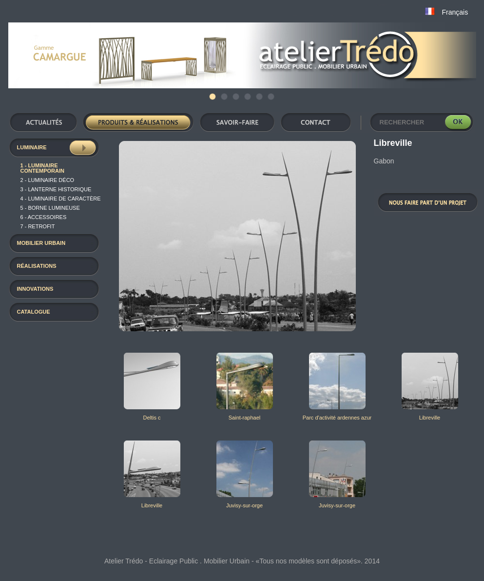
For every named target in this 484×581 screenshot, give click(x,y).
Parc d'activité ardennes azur (337, 418)
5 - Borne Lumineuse (50, 208)
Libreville (429, 418)
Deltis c (151, 418)
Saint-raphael (244, 418)
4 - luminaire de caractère (60, 198)
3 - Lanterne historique (56, 189)
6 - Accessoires (43, 217)
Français (455, 12)
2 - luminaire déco (47, 180)
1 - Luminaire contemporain (42, 168)
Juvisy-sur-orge (244, 505)
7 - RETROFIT (37, 226)
